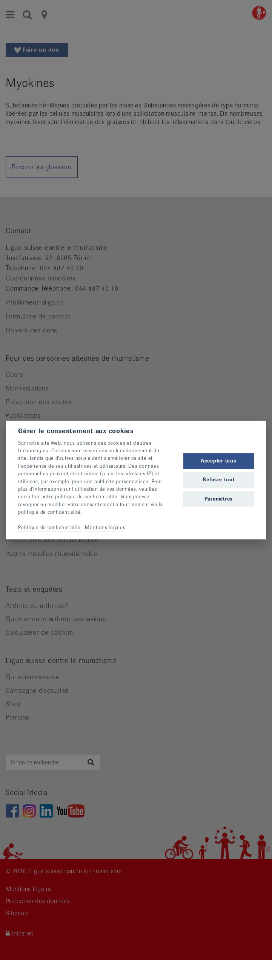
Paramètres (218, 499)
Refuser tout (218, 480)
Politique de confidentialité (49, 527)
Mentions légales (105, 527)
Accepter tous (219, 461)
